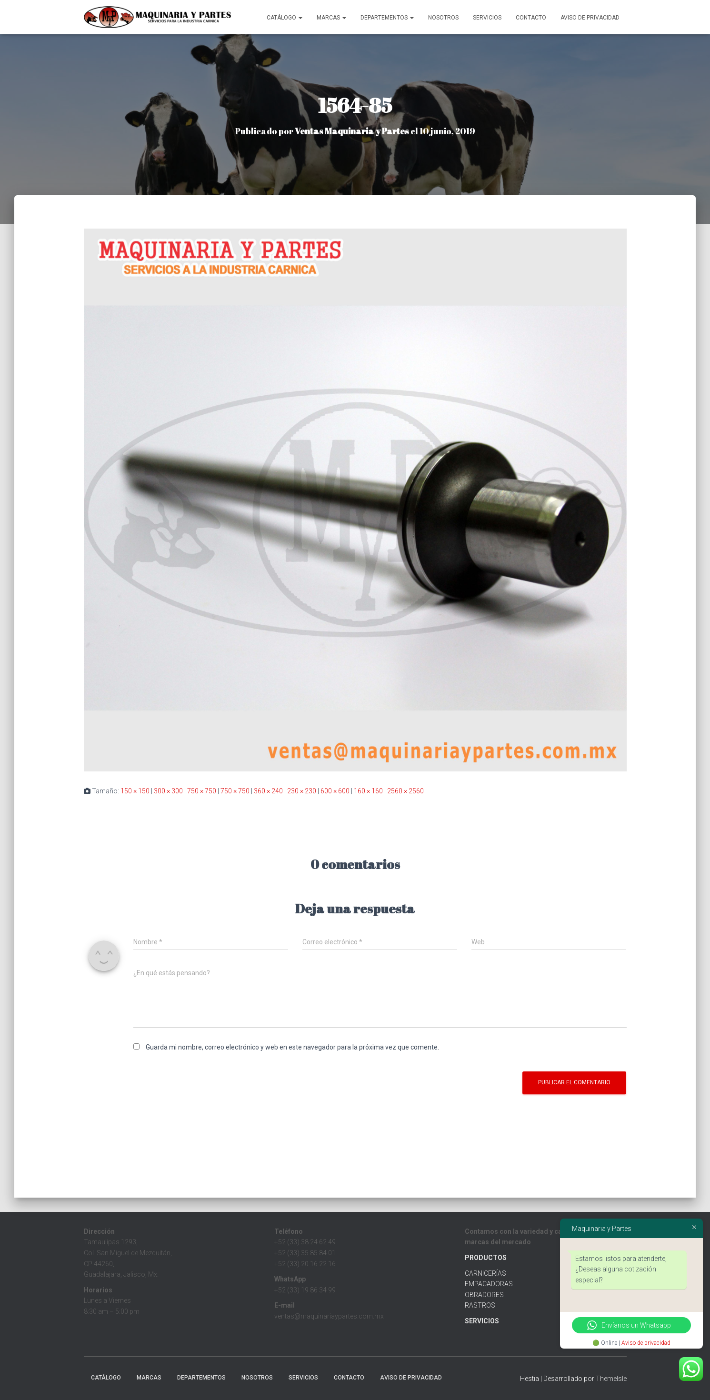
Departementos (387, 17)
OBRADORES (484, 1295)
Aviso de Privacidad (590, 17)
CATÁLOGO (284, 17)
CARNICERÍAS (485, 1273)
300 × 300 (168, 791)
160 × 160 (368, 791)
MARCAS (331, 17)
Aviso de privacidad (645, 1343)
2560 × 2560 (405, 791)
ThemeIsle (611, 1378)
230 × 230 (301, 791)
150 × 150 (135, 791)
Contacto (531, 17)
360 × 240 (268, 791)
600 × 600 (335, 791)
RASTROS (480, 1305)
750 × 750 (201, 791)
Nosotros (443, 17)
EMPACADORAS (489, 1284)
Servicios (487, 17)
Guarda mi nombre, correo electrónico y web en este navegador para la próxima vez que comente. (292, 1047)
